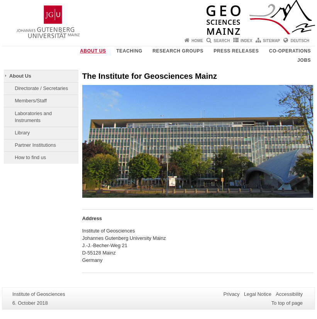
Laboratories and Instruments (33, 116)
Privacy (231, 294)
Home (197, 41)
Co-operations (290, 51)
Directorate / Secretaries (41, 88)
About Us (93, 51)
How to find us (30, 157)
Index (247, 41)
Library (22, 133)
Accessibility (289, 294)
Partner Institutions (35, 145)
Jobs (304, 60)
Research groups (178, 51)
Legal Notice (257, 294)
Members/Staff (31, 101)
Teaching (129, 51)
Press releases (236, 51)
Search (222, 41)
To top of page (287, 303)
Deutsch (300, 41)
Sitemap (271, 41)
